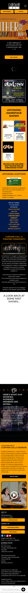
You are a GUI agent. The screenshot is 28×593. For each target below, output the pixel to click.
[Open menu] (25, 6)
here (5, 540)
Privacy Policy (3, 589)
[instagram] (7, 536)
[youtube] (10, 536)
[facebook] (2, 536)
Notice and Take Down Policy (8, 590)
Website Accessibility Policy (20, 590)
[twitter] (5, 536)
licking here (8, 192)
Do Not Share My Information (13, 589)
